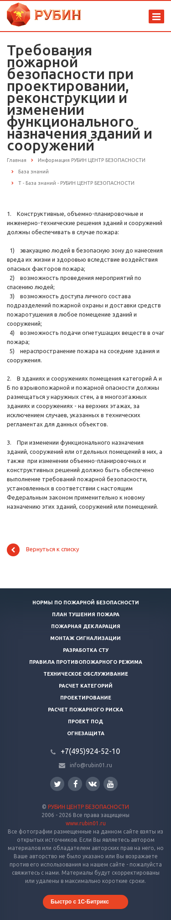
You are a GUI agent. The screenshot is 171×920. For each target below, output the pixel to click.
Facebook (75, 784)
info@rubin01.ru (91, 765)
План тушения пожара (85, 614)
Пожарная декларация (85, 626)
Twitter (57, 784)
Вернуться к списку (43, 549)
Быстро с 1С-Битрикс (80, 901)
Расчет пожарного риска (85, 709)
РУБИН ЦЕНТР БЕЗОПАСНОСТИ (88, 807)
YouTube (110, 784)
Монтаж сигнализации (85, 638)
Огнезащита (85, 733)
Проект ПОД (85, 721)
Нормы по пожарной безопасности (85, 602)
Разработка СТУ (86, 650)
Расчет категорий (86, 686)
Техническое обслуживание (85, 674)
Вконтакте (92, 783)
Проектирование (85, 697)
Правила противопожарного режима (85, 662)
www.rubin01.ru (86, 823)
